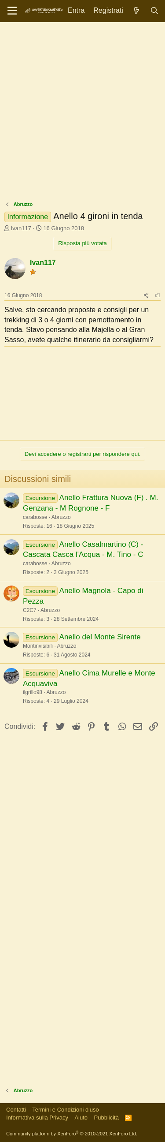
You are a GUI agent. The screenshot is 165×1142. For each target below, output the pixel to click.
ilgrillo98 (32, 692)
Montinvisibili (38, 646)
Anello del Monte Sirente (100, 637)
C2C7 (30, 610)
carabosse (35, 517)
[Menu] (12, 11)
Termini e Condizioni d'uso (65, 1109)
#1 (158, 295)
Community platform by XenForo (71, 1133)
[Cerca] (154, 10)
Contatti (16, 1109)
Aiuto (81, 1117)
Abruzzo (61, 517)
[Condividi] (146, 296)
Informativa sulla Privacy (37, 1117)
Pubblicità (106, 1117)
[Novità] (137, 10)
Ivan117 (21, 228)
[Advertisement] (82, 113)
